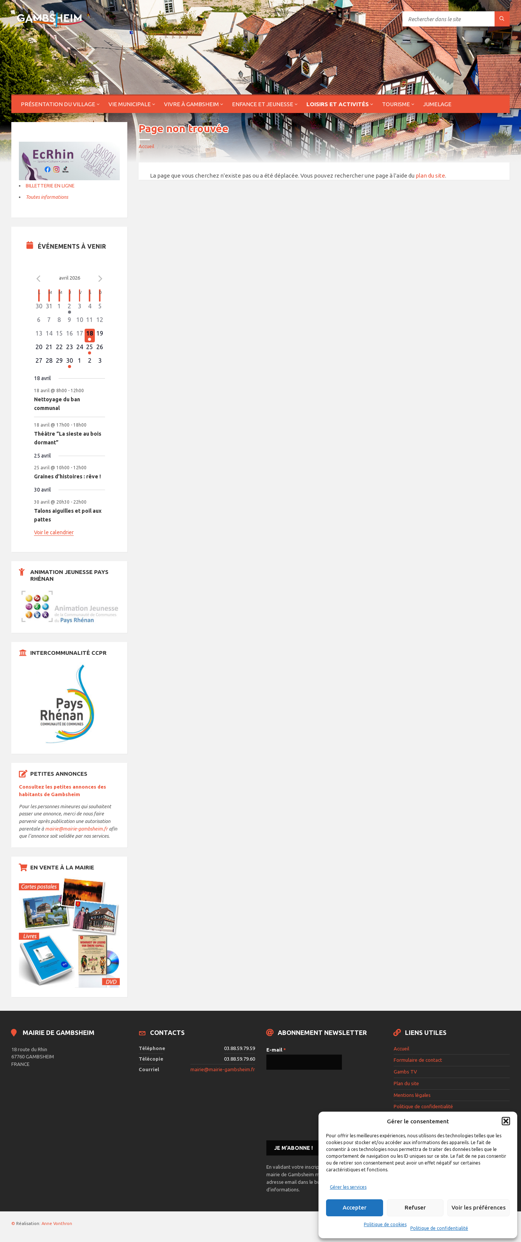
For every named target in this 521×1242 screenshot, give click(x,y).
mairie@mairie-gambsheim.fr (76, 828)
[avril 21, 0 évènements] (49, 349)
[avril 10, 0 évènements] (79, 322)
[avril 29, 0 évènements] (59, 363)
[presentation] (297, 1104)
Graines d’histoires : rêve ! (67, 476)
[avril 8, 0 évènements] (59, 322)
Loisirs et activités (337, 104)
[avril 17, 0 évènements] (79, 335)
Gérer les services (348, 1187)
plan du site (430, 175)
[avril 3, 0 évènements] (79, 308)
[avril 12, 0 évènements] (100, 322)
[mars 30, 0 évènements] (39, 308)
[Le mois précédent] (100, 278)
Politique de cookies (385, 1224)
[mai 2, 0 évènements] (90, 363)
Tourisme (396, 104)
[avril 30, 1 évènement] (69, 363)
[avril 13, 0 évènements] (39, 335)
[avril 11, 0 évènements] (90, 322)
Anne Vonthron (57, 1223)
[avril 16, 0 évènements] (69, 335)
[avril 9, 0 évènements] (69, 322)
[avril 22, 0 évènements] (59, 349)
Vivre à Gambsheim (191, 104)
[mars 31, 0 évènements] (49, 308)
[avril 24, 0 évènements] (79, 349)
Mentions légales (412, 1095)
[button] (506, 1121)
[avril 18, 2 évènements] (90, 335)
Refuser (415, 1207)
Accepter (354, 1207)
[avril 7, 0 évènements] (49, 322)
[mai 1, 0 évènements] (79, 363)
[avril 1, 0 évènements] (59, 308)
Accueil (146, 146)
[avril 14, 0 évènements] (49, 335)
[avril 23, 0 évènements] (69, 349)
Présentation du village (58, 104)
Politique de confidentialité (439, 1228)
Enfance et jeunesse (262, 104)
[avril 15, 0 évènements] (59, 335)
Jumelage (437, 104)
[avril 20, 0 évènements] (39, 349)
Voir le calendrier (54, 532)
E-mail (276, 1049)
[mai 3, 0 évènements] (100, 363)
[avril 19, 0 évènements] (100, 335)
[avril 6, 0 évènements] (39, 322)
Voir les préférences (478, 1207)
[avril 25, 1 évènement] (90, 349)
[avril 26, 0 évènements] (100, 349)
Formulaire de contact (418, 1060)
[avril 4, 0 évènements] (90, 308)
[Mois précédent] (38, 278)
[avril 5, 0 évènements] (100, 308)
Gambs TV (405, 1071)
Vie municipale (129, 104)
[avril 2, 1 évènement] (69, 308)
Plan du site (406, 1083)
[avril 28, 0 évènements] (49, 363)
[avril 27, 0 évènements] (39, 363)
